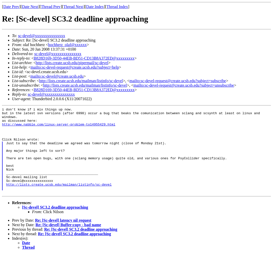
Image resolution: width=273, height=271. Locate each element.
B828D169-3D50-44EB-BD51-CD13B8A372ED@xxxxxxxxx (84, 58)
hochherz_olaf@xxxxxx (67, 45)
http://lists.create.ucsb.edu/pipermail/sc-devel (72, 63)
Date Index (95, 7)
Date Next (30, 7)
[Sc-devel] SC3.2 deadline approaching (55, 224)
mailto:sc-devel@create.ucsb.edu (56, 76)
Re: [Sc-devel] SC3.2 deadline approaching (80, 246)
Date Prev (11, 7)
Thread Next (73, 7)
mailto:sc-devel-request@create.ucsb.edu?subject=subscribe (177, 81)
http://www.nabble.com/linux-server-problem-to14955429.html (58, 128)
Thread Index (117, 7)
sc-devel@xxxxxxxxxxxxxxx (41, 36)
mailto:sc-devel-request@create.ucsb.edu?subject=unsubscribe (183, 85)
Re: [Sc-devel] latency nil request (63, 237)
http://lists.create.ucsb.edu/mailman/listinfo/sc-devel (81, 81)
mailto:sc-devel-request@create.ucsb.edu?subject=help (75, 67)
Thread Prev (51, 7)
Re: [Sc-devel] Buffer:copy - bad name (68, 242)
